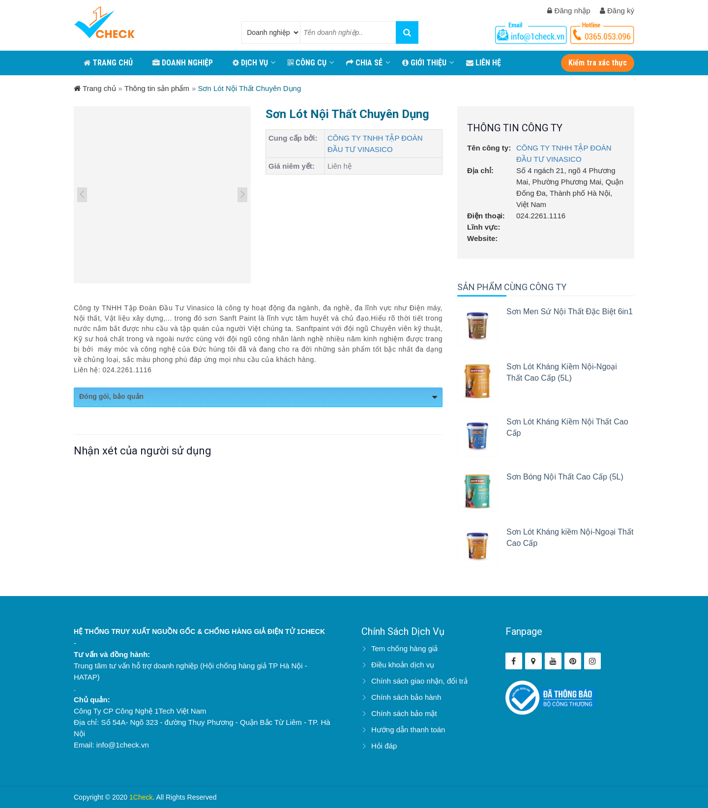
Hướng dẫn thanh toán (408, 729)
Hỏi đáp (384, 746)
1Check (140, 797)
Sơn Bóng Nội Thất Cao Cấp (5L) (564, 477)
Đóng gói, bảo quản (258, 397)
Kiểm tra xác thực (597, 62)
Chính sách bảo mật (404, 713)
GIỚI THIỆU (424, 62)
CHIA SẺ (364, 62)
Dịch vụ (250, 62)
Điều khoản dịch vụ (402, 664)
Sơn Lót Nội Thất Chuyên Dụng (249, 88)
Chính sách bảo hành (406, 697)
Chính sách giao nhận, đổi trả (419, 681)
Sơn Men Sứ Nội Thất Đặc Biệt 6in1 (569, 311)
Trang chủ (95, 88)
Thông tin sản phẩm (156, 88)
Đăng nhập (568, 10)
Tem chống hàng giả (404, 648)
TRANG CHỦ (108, 62)
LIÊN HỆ (483, 62)
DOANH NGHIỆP (182, 62)
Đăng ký (617, 10)
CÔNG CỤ (307, 62)
